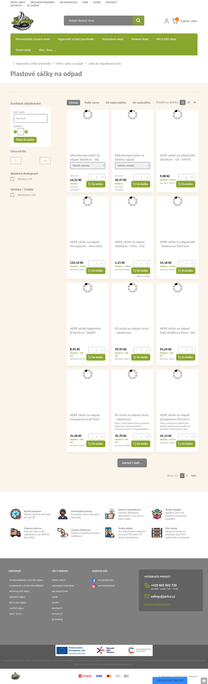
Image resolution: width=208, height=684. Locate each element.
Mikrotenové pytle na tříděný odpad (129, 157)
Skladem (25, 179)
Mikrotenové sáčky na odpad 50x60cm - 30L (85, 157)
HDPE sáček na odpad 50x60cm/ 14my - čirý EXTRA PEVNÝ (129, 244)
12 (182, 102)
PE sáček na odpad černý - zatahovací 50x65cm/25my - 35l (131, 417)
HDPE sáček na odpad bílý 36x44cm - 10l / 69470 (175, 157)
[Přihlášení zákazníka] (166, 21)
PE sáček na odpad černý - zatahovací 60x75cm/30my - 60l (131, 330)
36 (194, 102)
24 (188, 102)
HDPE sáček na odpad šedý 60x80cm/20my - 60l (175, 330)
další (193, 475)
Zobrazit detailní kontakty (157, 604)
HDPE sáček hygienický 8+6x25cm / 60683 (85, 330)
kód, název (19, 112)
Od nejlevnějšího (116, 102)
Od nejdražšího (142, 102)
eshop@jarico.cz (163, 596)
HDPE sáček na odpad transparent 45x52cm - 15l (175, 417)
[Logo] (22, 21)
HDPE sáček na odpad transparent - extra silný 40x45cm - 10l (86, 244)
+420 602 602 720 (164, 585)
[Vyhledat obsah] (137, 21)
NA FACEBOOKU (106, 580)
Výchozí (73, 102)
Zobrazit (132, 463)
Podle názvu (92, 102)
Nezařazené (27, 195)
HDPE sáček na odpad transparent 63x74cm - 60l (85, 417)
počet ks (18, 126)
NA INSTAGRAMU (106, 585)
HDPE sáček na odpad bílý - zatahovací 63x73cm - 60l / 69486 (175, 244)
